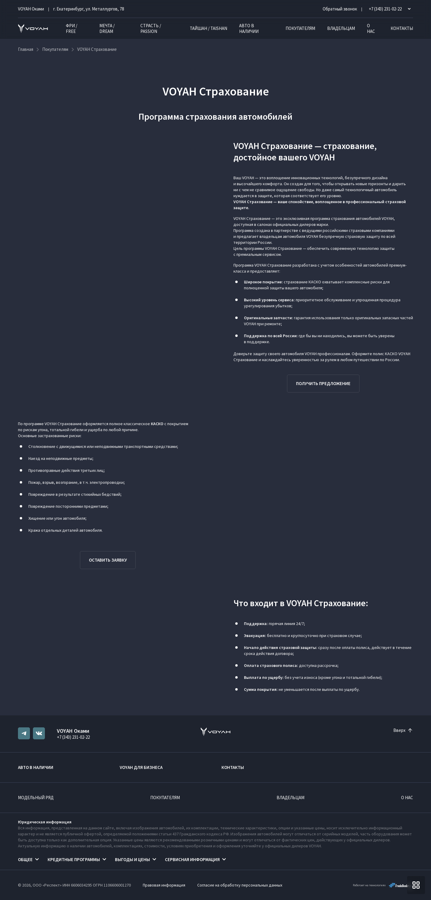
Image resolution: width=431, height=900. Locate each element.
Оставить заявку (108, 560)
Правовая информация (164, 885)
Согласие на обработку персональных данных (239, 885)
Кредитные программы (74, 859)
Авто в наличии (249, 28)
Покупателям (300, 28)
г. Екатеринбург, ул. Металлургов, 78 (88, 9)
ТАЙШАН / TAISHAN (208, 28)
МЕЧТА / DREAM (107, 28)
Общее (25, 859)
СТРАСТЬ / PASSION (150, 28)
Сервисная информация (192, 859)
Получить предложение (323, 383)
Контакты (402, 28)
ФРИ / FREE (71, 28)
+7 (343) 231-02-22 (73, 737)
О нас (371, 28)
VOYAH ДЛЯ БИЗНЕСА (141, 767)
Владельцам (341, 28)
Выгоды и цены (132, 859)
